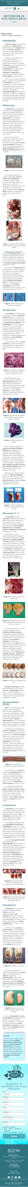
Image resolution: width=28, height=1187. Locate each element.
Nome (4, 1107)
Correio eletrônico (8, 1117)
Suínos (11, 1129)
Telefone (5, 1122)
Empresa (5, 1097)
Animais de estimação (10, 1132)
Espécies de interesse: (9, 1127)
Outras (21, 1132)
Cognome (5, 1112)
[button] (15, 8)
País (4, 1092)
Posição (5, 1102)
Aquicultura (7, 1130)
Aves (5, 1129)
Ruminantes (18, 1129)
